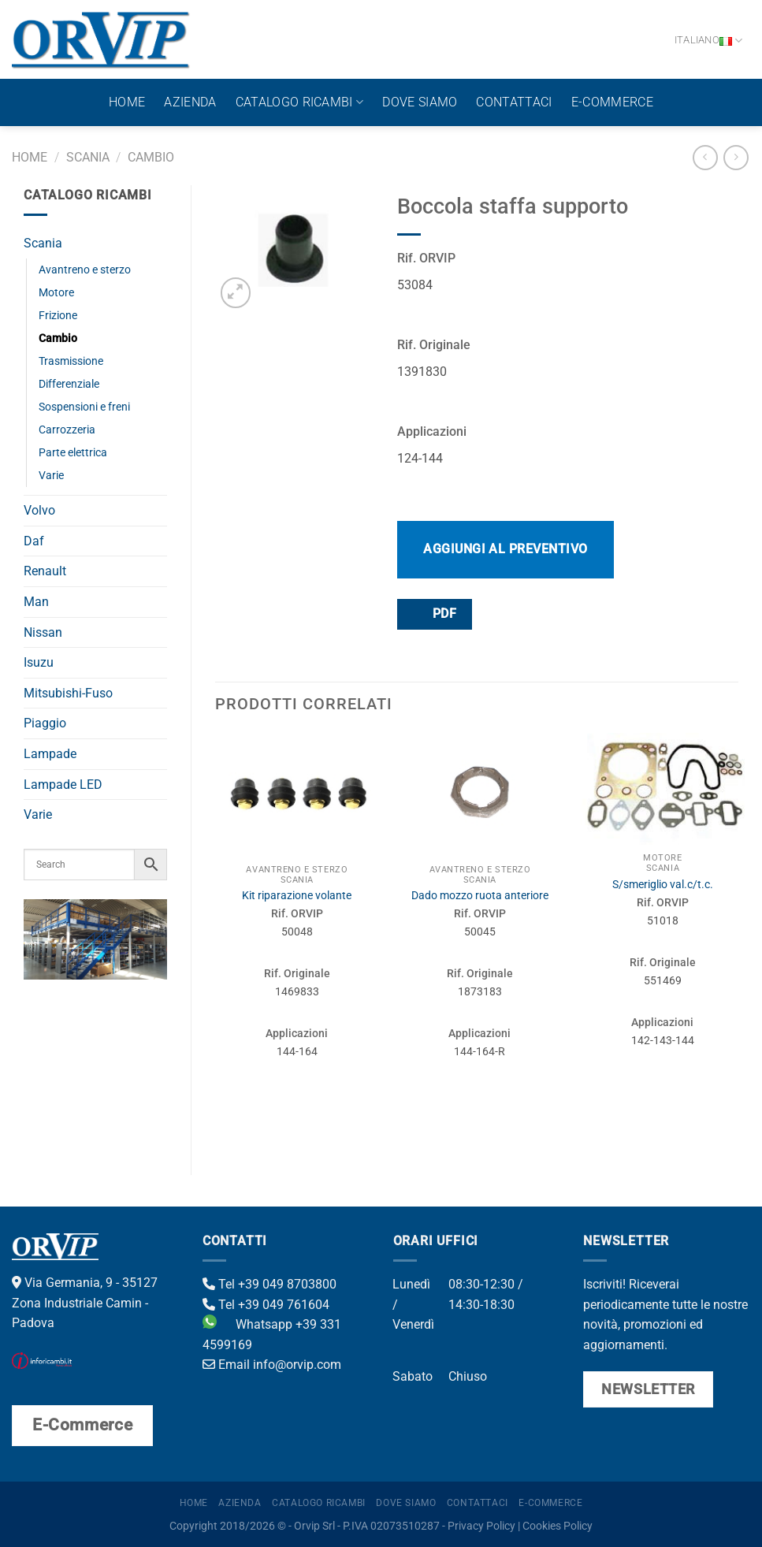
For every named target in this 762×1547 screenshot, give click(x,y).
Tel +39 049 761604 (266, 1304)
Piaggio (45, 723)
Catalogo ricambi (300, 102)
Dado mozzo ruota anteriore (479, 895)
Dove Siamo (419, 102)
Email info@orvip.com (272, 1364)
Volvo (39, 510)
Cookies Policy (557, 1526)
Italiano (709, 40)
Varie (51, 475)
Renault (45, 570)
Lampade (50, 753)
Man (36, 601)
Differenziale (69, 384)
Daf (34, 541)
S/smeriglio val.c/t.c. (662, 884)
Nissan (43, 632)
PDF (433, 613)
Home (127, 102)
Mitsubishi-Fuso (68, 693)
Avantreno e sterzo (85, 270)
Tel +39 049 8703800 (269, 1284)
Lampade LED (63, 784)
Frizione (58, 315)
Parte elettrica (73, 452)
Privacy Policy (481, 1526)
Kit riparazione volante (296, 895)
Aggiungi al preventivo (505, 548)
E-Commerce (612, 102)
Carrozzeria (67, 430)
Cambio (151, 157)
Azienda (190, 102)
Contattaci (514, 102)
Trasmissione (71, 361)
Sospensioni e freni (84, 407)
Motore (56, 292)
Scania (88, 157)
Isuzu (39, 662)
